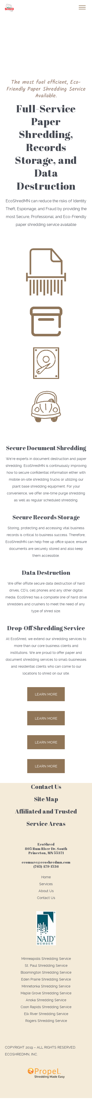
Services (46, 884)
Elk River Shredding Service (46, 1014)
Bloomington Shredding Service (46, 972)
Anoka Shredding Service (46, 1000)
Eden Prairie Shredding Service (46, 979)
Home (46, 877)
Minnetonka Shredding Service (46, 986)
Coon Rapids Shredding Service (46, 1007)
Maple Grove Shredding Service (46, 993)
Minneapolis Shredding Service (46, 959)
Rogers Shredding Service (46, 1021)
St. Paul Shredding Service (46, 965)
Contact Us (46, 898)
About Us (46, 891)
